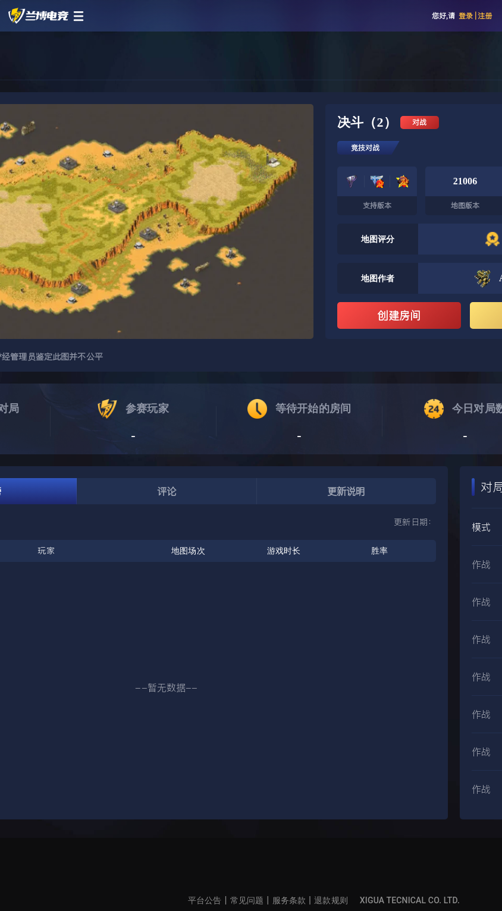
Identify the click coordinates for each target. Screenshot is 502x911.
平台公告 (205, 900)
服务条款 (289, 900)
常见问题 (247, 900)
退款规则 (331, 900)
